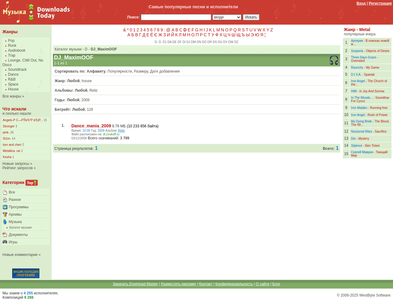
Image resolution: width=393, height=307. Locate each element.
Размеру (141, 71)
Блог (276, 284)
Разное (15, 199)
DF (179, 42)
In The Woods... (361, 97)
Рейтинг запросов (17, 168)
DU (220, 42)
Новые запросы (15, 163)
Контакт (205, 284)
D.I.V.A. (356, 74)
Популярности (119, 71)
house (87, 81)
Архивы (15, 214)
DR (210, 42)
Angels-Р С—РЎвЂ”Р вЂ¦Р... (23, 120)
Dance (13, 74)
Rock (12, 45)
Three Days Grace (363, 57)
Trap (11, 55)
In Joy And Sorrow (372, 91)
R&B (12, 79)
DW (230, 42)
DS (215, 42)
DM (193, 42)
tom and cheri (12, 144)
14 (13, 138)
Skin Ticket (372, 145)
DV (225, 42)
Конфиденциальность (234, 284)
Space (13, 84)
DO (204, 42)
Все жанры (11, 96)
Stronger (8, 126)
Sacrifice (381, 131)
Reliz (93, 90)
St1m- (7, 138)
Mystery (363, 138)
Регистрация (380, 3)
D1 (165, 42)
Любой (73, 81)
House (13, 89)
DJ (188, 42)
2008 (85, 100)
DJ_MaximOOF (104, 49)
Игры (13, 242)
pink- (6, 132)
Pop (11, 40)
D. (160, 42)
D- (156, 42)
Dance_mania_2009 (91, 125)
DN (199, 42)
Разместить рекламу (178, 284)
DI (183, 42)
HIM (353, 91)
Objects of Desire (378, 51)
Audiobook (16, 50)
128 (90, 109)
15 (45, 120)
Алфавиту (96, 71)
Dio (353, 138)
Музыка (15, 222)
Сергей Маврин (362, 152)
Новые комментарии (19, 255)
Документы (18, 235)
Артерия (357, 40)
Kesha (7, 157)
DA (169, 42)
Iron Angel (358, 81)
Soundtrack (17, 69)
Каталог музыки (20, 227)
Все (12, 192)
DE (175, 42)
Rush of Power (378, 115)
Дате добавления (165, 71)
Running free (378, 108)
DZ (236, 42)
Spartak (369, 74)
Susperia (357, 51)
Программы (19, 207)
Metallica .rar (11, 151)
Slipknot (356, 145)
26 (12, 132)
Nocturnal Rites (361, 131)
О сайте (262, 284)
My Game (372, 67)
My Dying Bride (361, 121)
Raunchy (357, 67)
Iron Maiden (359, 108)
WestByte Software (375, 295)
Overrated (357, 60)
